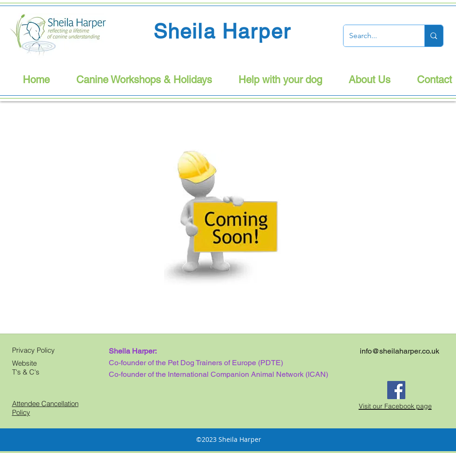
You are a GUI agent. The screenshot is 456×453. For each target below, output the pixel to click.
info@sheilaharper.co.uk (399, 351)
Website (24, 363)
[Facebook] (396, 390)
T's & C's (26, 372)
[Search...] (377, 35)
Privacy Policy (33, 350)
